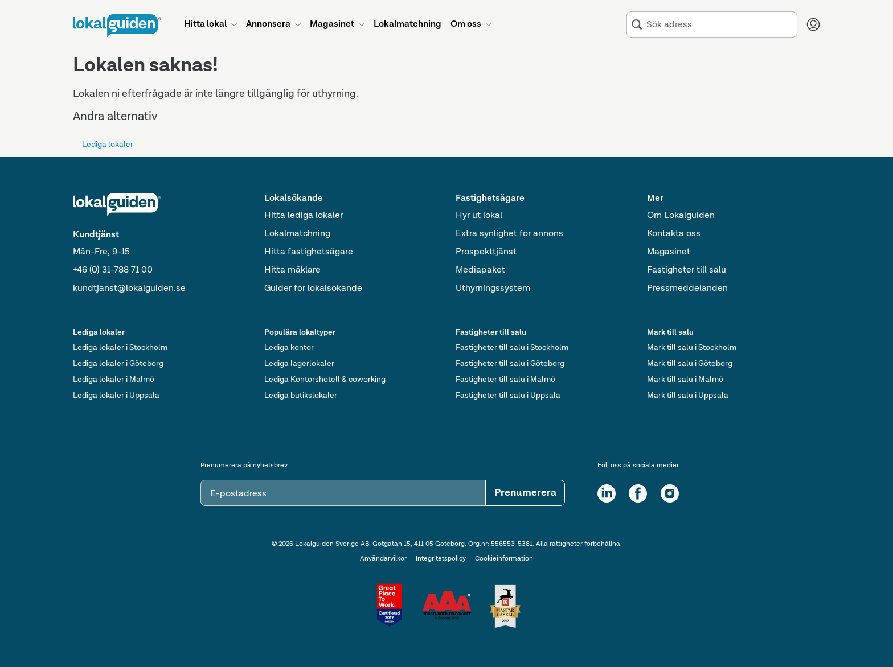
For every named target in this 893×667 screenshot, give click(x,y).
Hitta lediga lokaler (303, 215)
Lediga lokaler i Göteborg (118, 364)
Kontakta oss (674, 233)
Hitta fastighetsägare (308, 252)
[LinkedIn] (606, 493)
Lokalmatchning (297, 233)
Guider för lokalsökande (313, 288)
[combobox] (719, 24)
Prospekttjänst (486, 252)
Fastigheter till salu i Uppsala (508, 396)
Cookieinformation (504, 558)
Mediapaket (480, 270)
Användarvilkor (383, 558)
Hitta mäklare (292, 270)
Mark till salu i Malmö (685, 380)
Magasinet (668, 252)
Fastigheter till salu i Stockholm (512, 348)
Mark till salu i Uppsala (687, 396)
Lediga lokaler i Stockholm (120, 348)
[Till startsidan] (117, 25)
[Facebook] (638, 493)
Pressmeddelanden (687, 288)
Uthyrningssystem (493, 288)
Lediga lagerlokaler (299, 364)
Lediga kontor (289, 348)
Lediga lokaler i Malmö (113, 380)
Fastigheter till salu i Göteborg (510, 364)
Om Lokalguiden (681, 215)
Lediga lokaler (107, 145)
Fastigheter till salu (686, 270)
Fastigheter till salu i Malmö (505, 380)
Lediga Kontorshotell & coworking (325, 380)
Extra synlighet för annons (509, 233)
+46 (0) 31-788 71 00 (113, 270)
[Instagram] (670, 493)
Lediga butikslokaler (300, 396)
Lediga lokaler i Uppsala (116, 396)
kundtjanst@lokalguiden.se (129, 288)
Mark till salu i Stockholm (691, 348)
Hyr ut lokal (479, 215)
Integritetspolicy (441, 558)
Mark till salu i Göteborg (689, 364)
